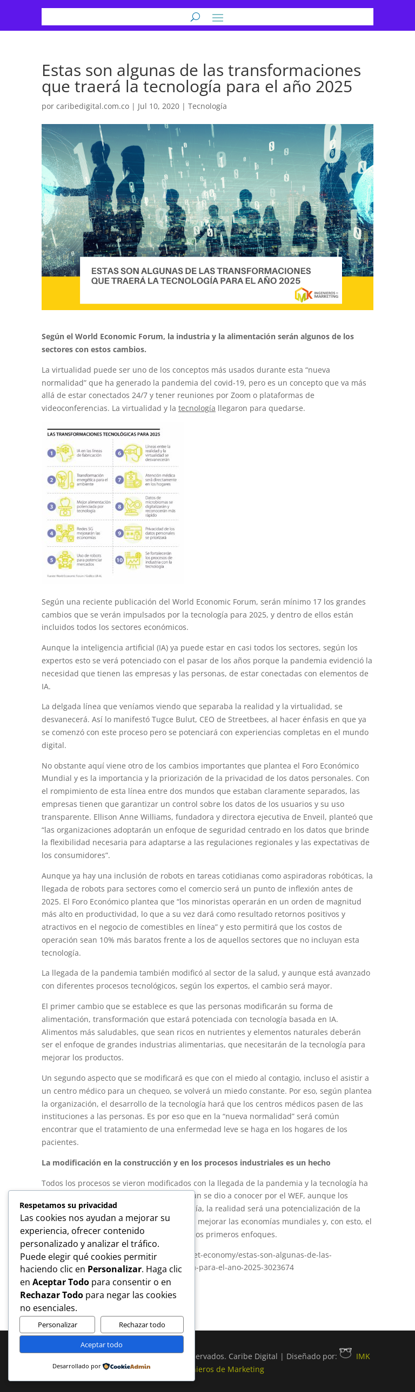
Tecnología (207, 106)
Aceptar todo (102, 1344)
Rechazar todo (142, 1324)
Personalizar (57, 1324)
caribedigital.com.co (92, 106)
